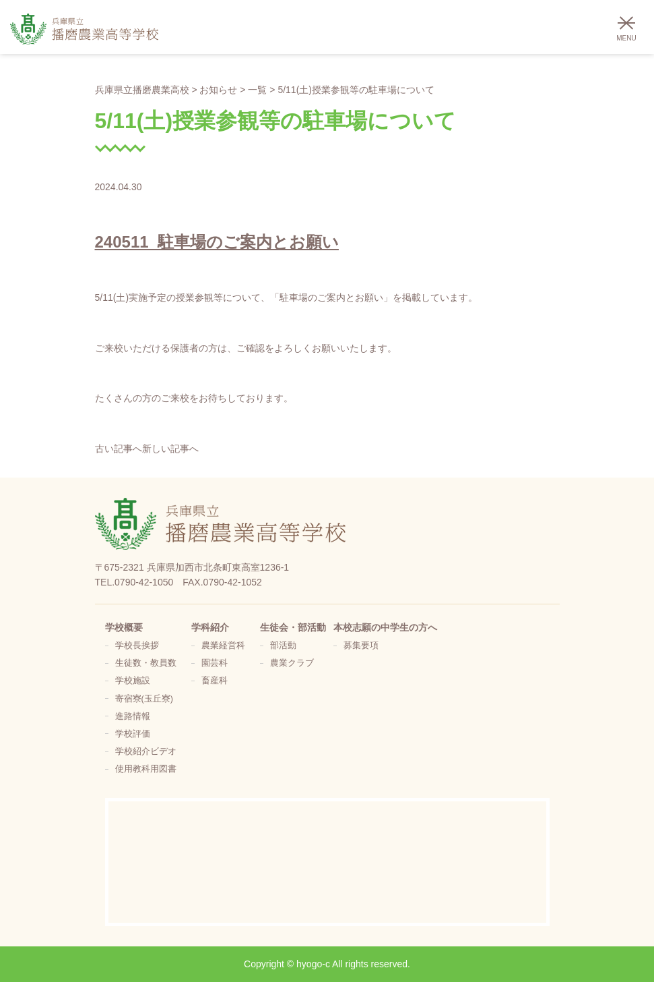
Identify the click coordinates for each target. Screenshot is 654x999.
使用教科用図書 (145, 769)
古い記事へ (118, 448)
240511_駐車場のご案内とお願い (217, 242)
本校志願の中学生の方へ (385, 627)
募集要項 (361, 645)
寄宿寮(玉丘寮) (144, 699)
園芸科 (214, 663)
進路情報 (132, 716)
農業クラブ (292, 663)
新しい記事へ (170, 448)
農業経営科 (223, 645)
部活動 (283, 645)
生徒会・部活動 (293, 627)
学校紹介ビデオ (145, 751)
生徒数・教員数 (145, 663)
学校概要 (124, 627)
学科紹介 (210, 627)
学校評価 (132, 734)
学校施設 (132, 680)
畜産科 (214, 680)
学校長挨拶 (137, 645)
